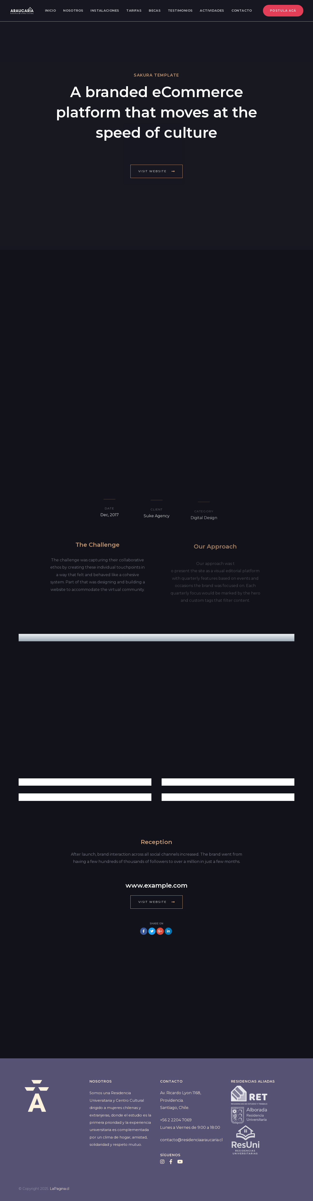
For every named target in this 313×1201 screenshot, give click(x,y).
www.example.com (156, 885)
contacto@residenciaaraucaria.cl (191, 1140)
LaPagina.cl (59, 1188)
